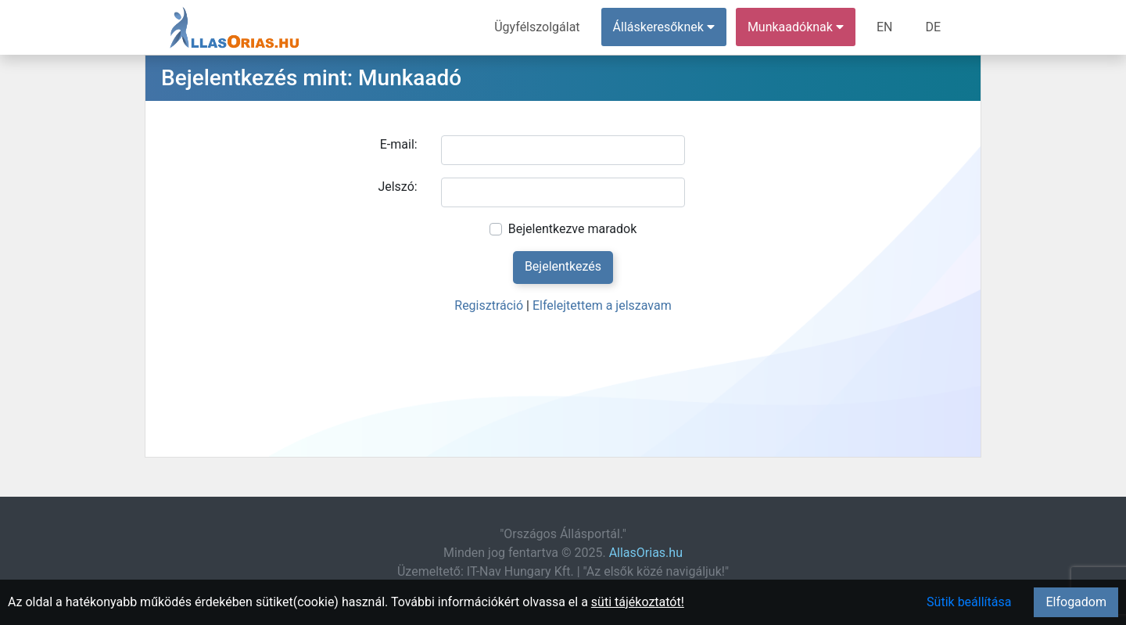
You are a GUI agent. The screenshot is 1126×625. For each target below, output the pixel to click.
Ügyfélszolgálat (536, 27)
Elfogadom (1075, 601)
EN (885, 27)
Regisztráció (488, 305)
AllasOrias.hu (646, 552)
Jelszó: (397, 186)
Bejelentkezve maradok (572, 228)
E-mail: (399, 144)
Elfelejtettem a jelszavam (602, 305)
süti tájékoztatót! (637, 601)
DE (933, 27)
